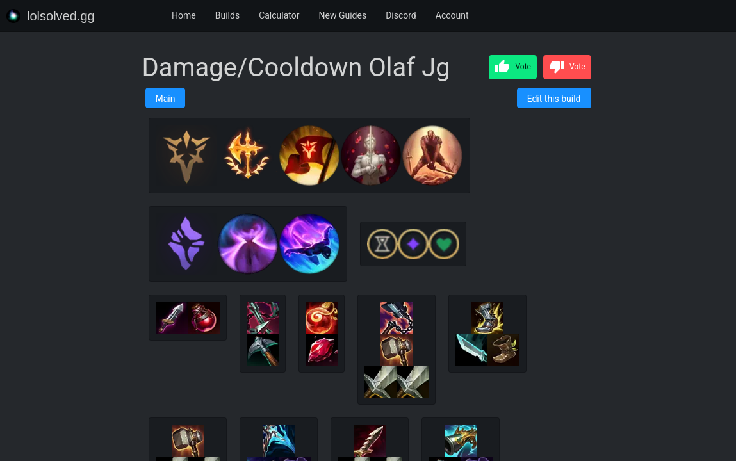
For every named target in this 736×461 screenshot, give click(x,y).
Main (166, 98)
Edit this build (554, 98)
